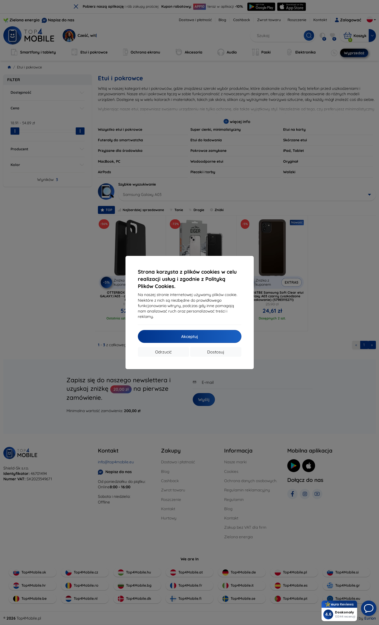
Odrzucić (163, 351)
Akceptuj (189, 336)
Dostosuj (215, 351)
